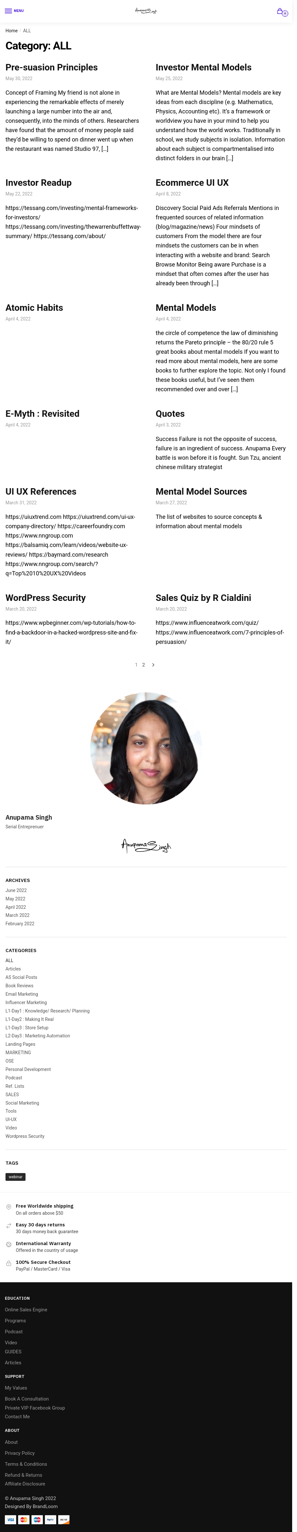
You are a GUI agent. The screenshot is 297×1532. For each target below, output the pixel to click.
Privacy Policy (20, 1453)
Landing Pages (20, 1044)
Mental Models (186, 307)
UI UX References (41, 491)
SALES (12, 1094)
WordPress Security (45, 598)
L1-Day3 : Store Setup (26, 1027)
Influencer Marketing (26, 1002)
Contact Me (17, 1417)
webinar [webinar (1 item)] (15, 1177)
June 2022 (16, 890)
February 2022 (19, 923)
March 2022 (17, 915)
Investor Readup (38, 182)
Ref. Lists (14, 1086)
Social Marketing (22, 1103)
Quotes (170, 413)
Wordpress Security (25, 1136)
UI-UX (11, 1119)
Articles (13, 968)
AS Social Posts (21, 977)
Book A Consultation (27, 1399)
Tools (10, 1111)
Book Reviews (19, 985)
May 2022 (15, 898)
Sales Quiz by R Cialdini (203, 598)
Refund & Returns (23, 1475)
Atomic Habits (34, 307)
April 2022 (15, 907)
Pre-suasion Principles (51, 67)
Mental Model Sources (201, 491)
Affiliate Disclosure (25, 1484)
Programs (15, 1321)
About (11, 1442)
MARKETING (18, 1052)
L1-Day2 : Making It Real (29, 1019)
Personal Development (28, 1069)
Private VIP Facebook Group (35, 1408)
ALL (9, 960)
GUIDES (13, 1352)
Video (11, 1127)
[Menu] (14, 11)
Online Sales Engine (26, 1310)
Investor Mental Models (204, 67)
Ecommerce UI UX (192, 182)
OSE (9, 1061)
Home (11, 30)
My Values (16, 1388)
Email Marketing (21, 994)
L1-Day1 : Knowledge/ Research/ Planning (47, 1010)
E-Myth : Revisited (42, 413)
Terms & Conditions (26, 1464)
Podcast (13, 1077)
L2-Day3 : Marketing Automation (37, 1035)
